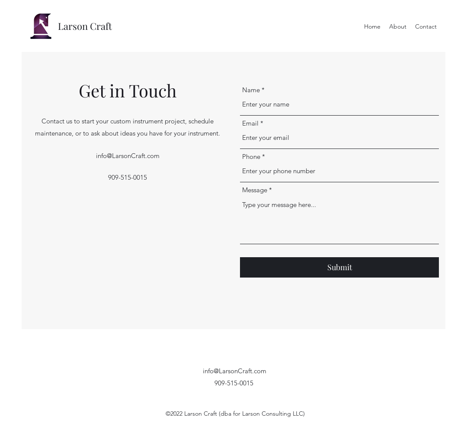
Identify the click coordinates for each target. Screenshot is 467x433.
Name (251, 90)
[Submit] (339, 267)
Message (254, 190)
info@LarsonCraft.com (128, 156)
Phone (251, 156)
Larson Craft (85, 25)
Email (250, 123)
